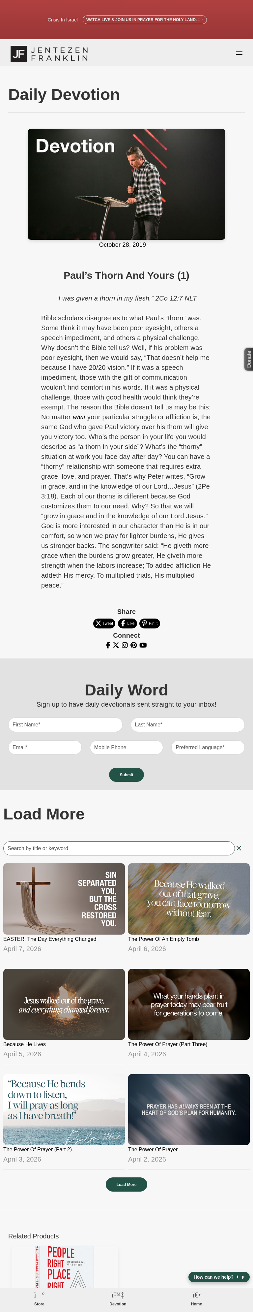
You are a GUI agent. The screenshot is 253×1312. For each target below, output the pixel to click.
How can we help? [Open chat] (219, 1277)
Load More (127, 1188)
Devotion (117, 1304)
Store (39, 1304)
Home (196, 1304)
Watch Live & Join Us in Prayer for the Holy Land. (144, 19)
